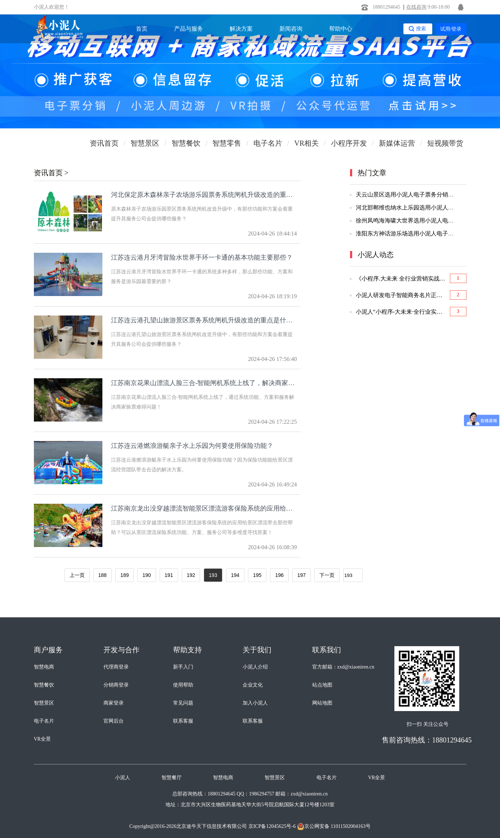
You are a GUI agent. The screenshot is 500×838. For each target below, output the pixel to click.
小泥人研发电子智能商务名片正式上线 (401, 295)
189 (124, 575)
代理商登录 (116, 667)
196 (279, 575)
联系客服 (183, 721)
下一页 (327, 575)
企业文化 (253, 685)
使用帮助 (183, 685)
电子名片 (44, 721)
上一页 (77, 575)
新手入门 (183, 667)
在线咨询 (416, 7)
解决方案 (241, 29)
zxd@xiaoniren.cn (309, 794)
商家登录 (113, 703)
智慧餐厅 (171, 777)
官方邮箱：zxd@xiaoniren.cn (343, 667)
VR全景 (42, 739)
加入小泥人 (255, 703)
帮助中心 (340, 29)
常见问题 (183, 703)
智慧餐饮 (44, 685)
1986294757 (261, 794)
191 (169, 575)
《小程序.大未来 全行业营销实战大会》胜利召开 (401, 279)
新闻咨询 (290, 29)
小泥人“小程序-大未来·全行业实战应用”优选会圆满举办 (401, 312)
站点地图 (322, 685)
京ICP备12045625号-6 (272, 826)
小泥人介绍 (255, 667)
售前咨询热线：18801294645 (427, 740)
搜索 (421, 28)
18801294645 (387, 7)
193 (213, 575)
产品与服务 (188, 29)
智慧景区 (44, 703)
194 (235, 575)
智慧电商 (44, 667)
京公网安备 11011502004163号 (334, 826)
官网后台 (113, 721)
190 (146, 575)
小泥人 (122, 777)
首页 (141, 29)
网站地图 (322, 703)
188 (102, 575)
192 (191, 575)
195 (257, 575)
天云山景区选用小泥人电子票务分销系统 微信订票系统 (426, 194)
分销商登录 (116, 685)
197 (301, 575)
